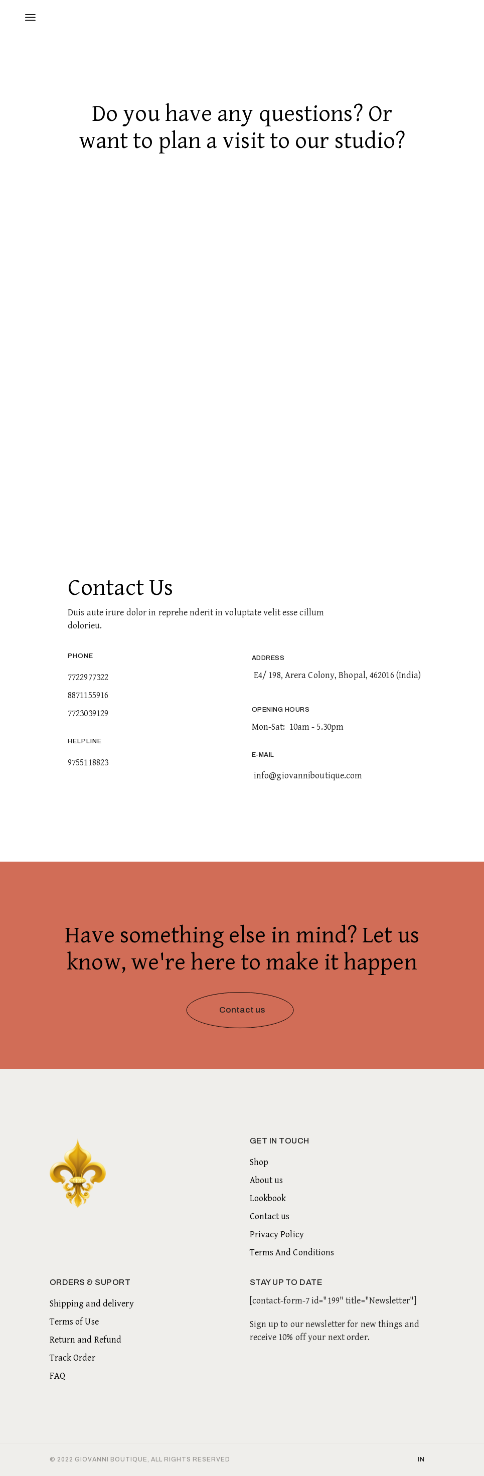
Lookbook (268, 1198)
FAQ (57, 1376)
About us (266, 1180)
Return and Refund (86, 1340)
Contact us (270, 1216)
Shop (259, 1162)
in (421, 1459)
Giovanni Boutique (111, 1459)
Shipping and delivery (92, 1303)
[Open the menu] (30, 17)
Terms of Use (74, 1322)
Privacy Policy (277, 1234)
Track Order (72, 1358)
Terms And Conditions (292, 1252)
